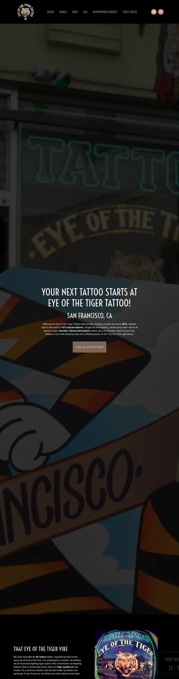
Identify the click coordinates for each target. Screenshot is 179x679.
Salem (50, 12)
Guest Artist (130, 12)
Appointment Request (105, 12)
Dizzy (75, 12)
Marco (63, 12)
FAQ (85, 12)
